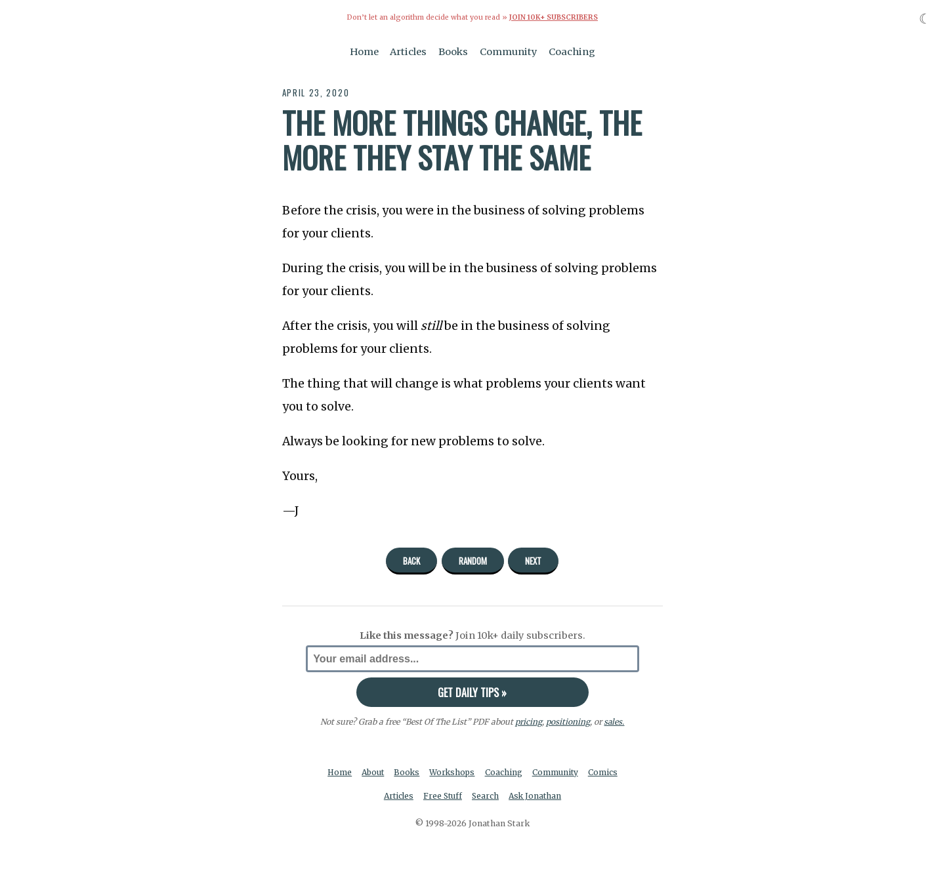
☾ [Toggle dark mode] (925, 18)
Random (473, 560)
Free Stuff (442, 796)
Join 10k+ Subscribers (553, 17)
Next (533, 560)
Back (411, 560)
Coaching (572, 51)
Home (364, 51)
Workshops (453, 771)
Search (486, 796)
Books (453, 51)
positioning (568, 722)
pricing (528, 722)
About (372, 771)
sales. (614, 722)
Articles (408, 51)
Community (508, 51)
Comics (605, 771)
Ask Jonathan (537, 796)
